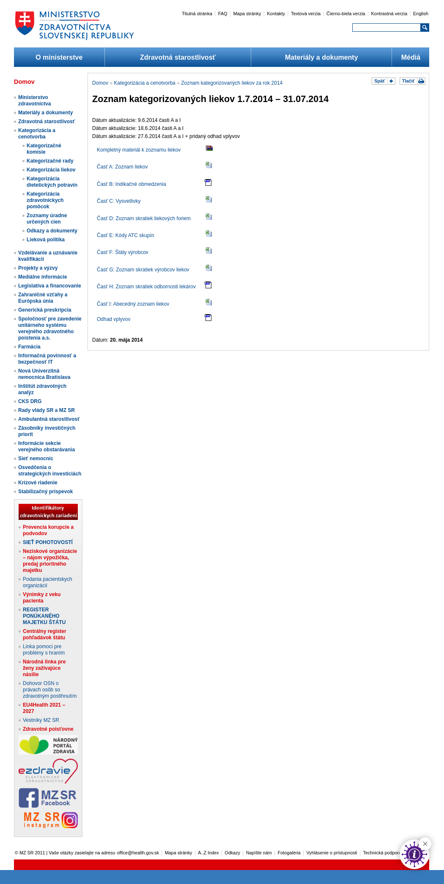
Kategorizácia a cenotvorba (36, 133)
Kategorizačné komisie (44, 149)
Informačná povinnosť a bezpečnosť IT (47, 359)
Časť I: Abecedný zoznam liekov (133, 304)
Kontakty (276, 13)
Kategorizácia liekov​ (51, 170)
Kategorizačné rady (50, 161)
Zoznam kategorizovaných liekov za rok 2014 (231, 83)
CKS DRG (29, 401)
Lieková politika (46, 240)
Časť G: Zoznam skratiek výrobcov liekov (143, 270)
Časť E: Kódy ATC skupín (125, 235)
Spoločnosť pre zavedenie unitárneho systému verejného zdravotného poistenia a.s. (50, 328)
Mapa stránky (247, 13)
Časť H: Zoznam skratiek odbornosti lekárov (146, 287)
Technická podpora (382, 852)
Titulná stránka (197, 13)
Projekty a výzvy (38, 268)
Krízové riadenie (38, 483)
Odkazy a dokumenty (52, 231)
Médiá (410, 57)
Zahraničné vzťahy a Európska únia (42, 298)
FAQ (222, 13)
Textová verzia (306, 13)
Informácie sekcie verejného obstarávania (46, 446)
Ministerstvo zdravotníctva (34, 100)
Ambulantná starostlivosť (49, 419)
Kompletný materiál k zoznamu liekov (139, 150)
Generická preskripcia (44, 310)
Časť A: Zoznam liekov (122, 167)
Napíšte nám (259, 852)
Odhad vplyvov (113, 319)
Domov (100, 83)
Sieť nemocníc (35, 458)
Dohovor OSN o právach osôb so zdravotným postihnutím (50, 689)
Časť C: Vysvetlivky (118, 201)
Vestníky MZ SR (41, 720)
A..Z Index (208, 852)
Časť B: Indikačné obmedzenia (131, 184)
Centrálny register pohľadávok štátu (44, 634)
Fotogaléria (289, 852)
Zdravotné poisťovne (48, 729)
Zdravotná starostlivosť (178, 57)
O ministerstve (59, 57)
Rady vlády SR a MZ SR (46, 410)
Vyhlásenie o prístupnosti (332, 852)
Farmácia (29, 347)
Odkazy (232, 852)
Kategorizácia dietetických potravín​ (52, 182)
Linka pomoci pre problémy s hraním (44, 650)
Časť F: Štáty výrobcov (122, 252)
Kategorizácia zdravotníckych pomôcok (45, 200)
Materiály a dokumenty (321, 57)
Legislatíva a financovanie (49, 286)
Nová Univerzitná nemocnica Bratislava (44, 374)
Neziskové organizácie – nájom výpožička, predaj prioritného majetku (50, 560)
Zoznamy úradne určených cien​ (47, 219)
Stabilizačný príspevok (45, 491)
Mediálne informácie (42, 277)
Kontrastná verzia (389, 13)
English (420, 13)
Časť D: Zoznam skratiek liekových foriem (144, 218)
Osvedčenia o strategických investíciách (49, 470)
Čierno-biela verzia (345, 13)
